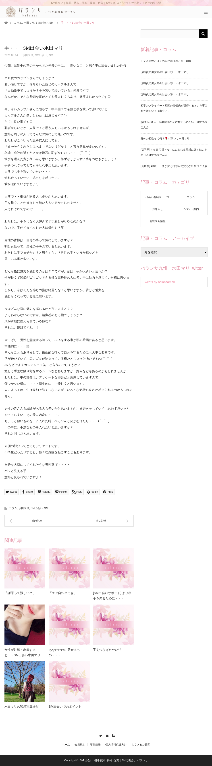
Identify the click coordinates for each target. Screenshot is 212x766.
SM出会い (42, 22)
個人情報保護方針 (116, 744)
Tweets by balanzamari (159, 282)
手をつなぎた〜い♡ (107, 650)
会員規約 (80, 744)
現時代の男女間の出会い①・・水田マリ (165, 94)
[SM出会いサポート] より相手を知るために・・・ (112, 595)
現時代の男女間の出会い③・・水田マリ (165, 72)
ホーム (66, 744)
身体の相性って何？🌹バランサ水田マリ (165, 138)
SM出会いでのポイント (65, 706)
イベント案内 (191, 209)
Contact (106, 735)
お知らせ (157, 209)
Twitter (99, 735)
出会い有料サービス (157, 197)
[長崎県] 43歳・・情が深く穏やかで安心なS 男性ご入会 (174, 166)
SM (51, 22)
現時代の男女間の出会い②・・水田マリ (165, 83)
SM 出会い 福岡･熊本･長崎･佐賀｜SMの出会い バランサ (114, 760)
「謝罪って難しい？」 (20, 593)
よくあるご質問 (140, 744)
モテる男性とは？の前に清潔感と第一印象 (166, 61)
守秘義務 (95, 744)
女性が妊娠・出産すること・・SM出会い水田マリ (22, 652)
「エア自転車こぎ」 (63, 593)
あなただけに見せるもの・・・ (64, 652)
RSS (112, 735)
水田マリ (29, 22)
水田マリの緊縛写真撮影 (21, 706)
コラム (18, 22)
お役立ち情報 (158, 221)
